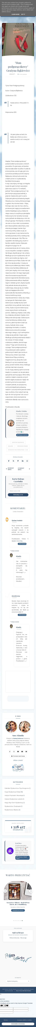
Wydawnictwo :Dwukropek (13, 806)
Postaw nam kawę (18, 756)
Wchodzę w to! (18, 494)
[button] (14, 921)
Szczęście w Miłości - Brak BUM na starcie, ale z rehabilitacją (18, 903)
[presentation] (5, 891)
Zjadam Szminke (17, 520)
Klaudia (10, 446)
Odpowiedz (22, 543)
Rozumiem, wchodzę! (18, 1024)
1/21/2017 (14, 522)
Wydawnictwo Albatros (11, 810)
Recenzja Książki (22, 446)
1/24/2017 (19, 629)
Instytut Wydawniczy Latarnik (13, 799)
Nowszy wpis (10, 468)
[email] (18, 491)
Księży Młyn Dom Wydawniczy (14, 802)
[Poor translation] (6, 1005)
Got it (23, 14)
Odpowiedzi (15, 551)
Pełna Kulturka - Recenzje (18, 938)
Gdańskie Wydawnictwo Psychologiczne (17, 788)
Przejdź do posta (18, 910)
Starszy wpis (24, 468)
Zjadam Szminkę (17, 541)
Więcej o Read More (21, 857)
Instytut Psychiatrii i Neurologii (14, 795)
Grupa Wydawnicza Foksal (12, 792)
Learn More (15, 14)
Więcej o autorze (22, 435)
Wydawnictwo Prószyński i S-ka (18, 449)
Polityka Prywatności (23, 990)
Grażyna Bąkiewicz (18, 442)
